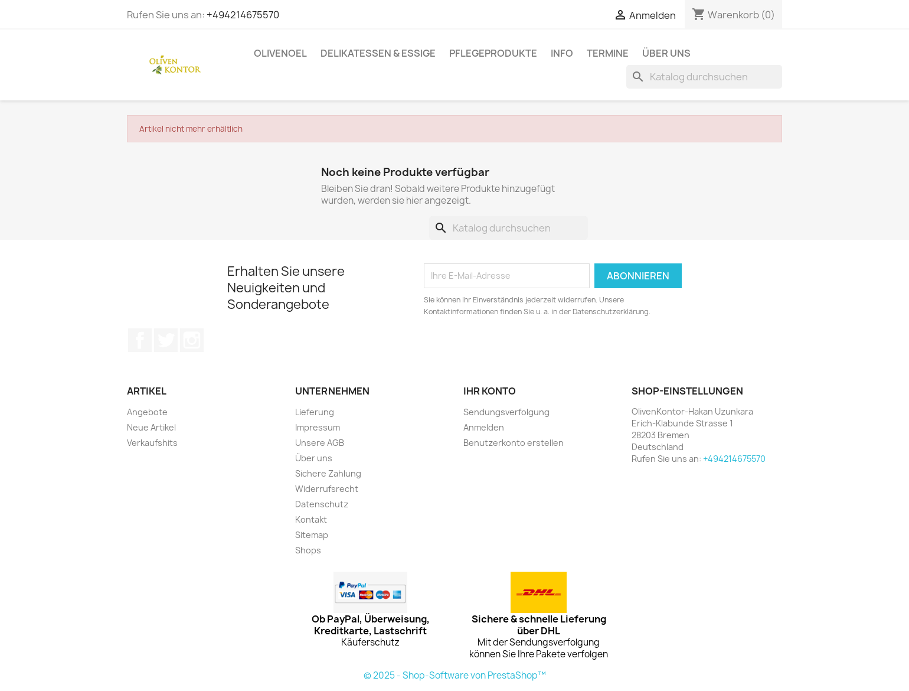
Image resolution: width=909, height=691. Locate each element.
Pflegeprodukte (493, 53)
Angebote (147, 412)
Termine (608, 53)
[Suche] (704, 77)
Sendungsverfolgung (506, 412)
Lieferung (314, 412)
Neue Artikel (151, 427)
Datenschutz (321, 504)
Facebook (140, 340)
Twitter (166, 340)
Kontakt (311, 519)
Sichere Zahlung (328, 473)
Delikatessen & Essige (378, 53)
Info (562, 53)
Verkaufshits (152, 442)
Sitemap (311, 534)
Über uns (666, 53)
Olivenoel (280, 53)
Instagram (192, 340)
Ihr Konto (489, 390)
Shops (308, 550)
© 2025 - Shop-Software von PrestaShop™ (455, 675)
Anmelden (483, 427)
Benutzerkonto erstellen (513, 442)
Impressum (317, 427)
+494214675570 (243, 14)
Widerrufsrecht (326, 488)
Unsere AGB (319, 442)
